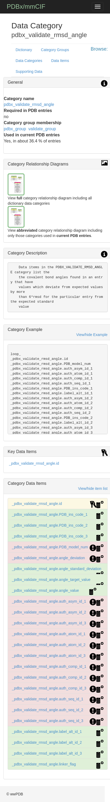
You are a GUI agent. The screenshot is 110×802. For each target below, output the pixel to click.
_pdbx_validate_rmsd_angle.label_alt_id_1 (47, 731)
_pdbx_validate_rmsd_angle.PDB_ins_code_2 (49, 525)
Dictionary (24, 50)
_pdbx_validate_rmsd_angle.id (34, 463)
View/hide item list (93, 488)
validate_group (42, 129)
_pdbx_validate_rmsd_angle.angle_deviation (48, 558)
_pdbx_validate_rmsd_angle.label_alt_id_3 (47, 753)
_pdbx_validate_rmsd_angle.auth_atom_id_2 (48, 645)
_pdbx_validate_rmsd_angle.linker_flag (44, 764)
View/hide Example (92, 335)
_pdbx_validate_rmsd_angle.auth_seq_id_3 (47, 721)
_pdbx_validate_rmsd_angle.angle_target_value (51, 579)
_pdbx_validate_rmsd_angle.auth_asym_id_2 (49, 612)
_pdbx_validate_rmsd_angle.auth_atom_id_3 (48, 655)
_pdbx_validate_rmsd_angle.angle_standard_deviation (56, 569)
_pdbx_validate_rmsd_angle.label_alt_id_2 (47, 742)
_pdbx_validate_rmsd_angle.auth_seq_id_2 (47, 710)
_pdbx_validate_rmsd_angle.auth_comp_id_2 (49, 677)
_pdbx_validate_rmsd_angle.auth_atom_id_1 (48, 634)
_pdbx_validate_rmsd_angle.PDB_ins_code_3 (49, 536)
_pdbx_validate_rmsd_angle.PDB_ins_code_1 (49, 514)
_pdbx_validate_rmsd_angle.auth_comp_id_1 (49, 666)
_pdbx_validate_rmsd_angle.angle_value (45, 590)
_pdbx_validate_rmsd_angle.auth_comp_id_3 (49, 688)
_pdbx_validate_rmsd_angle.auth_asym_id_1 (49, 601)
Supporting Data (29, 71)
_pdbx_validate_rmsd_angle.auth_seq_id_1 (47, 699)
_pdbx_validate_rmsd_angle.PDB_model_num (50, 547)
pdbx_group (15, 129)
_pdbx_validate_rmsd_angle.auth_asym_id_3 (49, 623)
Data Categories (29, 61)
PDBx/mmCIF (26, 6)
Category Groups (55, 50)
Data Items (60, 61)
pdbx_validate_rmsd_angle (29, 104)
